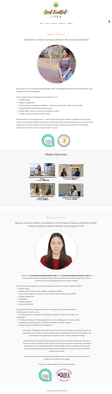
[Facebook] (109, 21)
